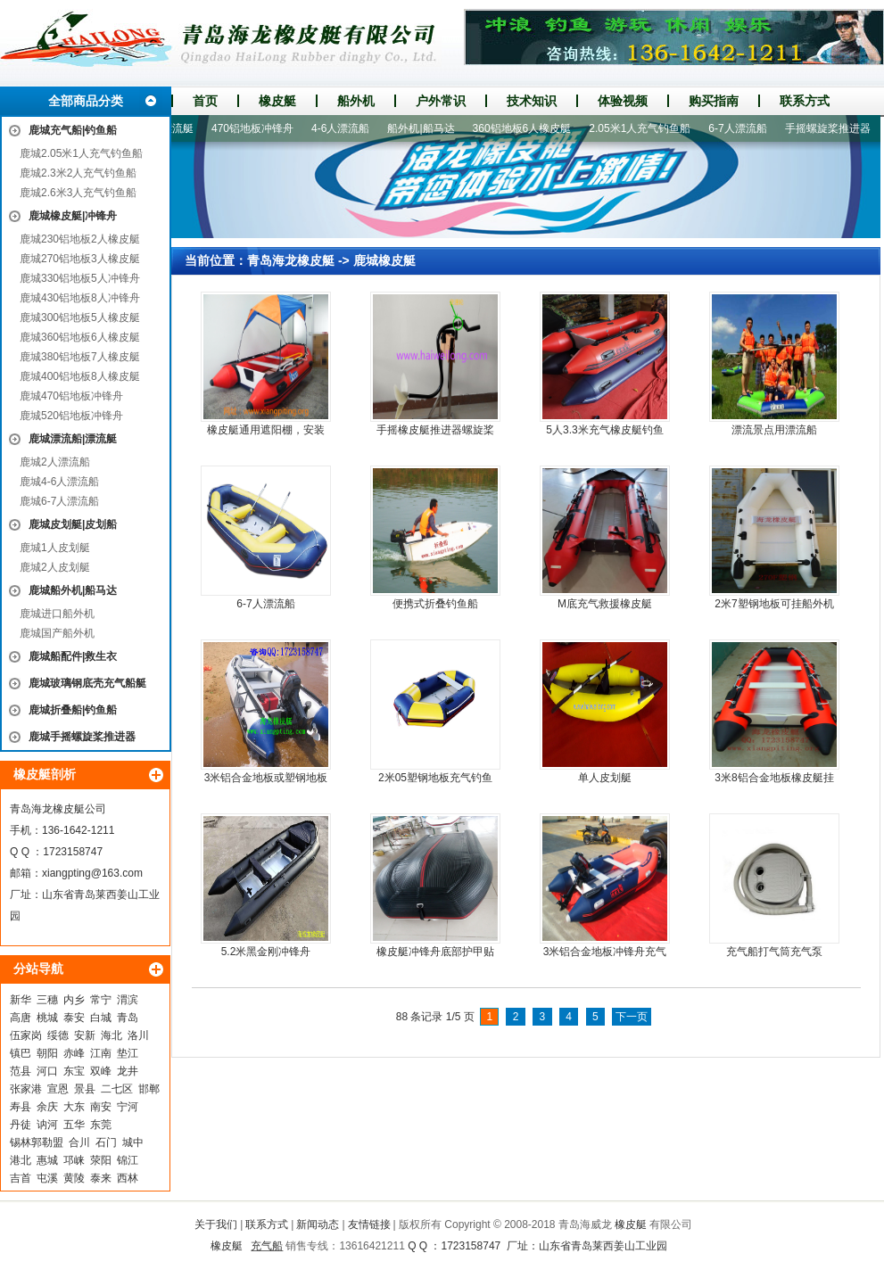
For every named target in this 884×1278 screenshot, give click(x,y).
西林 (127, 1178)
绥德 (58, 1035)
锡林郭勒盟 (36, 1142)
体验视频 (623, 101)
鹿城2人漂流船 (55, 462)
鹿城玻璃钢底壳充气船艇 (87, 683)
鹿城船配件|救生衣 (73, 656)
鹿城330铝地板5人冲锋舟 (80, 278)
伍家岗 (26, 1035)
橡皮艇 (277, 101)
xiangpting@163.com (92, 873)
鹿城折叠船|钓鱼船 (73, 710)
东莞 (101, 1124)
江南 (101, 1053)
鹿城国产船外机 (57, 633)
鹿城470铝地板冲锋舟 (71, 396)
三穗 (47, 1000)
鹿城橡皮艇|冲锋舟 (73, 216)
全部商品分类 (85, 101)
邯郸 (149, 1089)
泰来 (101, 1178)
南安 (101, 1107)
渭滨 (127, 1000)
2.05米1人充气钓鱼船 (645, 128)
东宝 (74, 1071)
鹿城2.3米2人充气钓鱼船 (78, 173)
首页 (205, 101)
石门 (106, 1142)
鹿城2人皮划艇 (55, 567)
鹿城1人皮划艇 (55, 547)
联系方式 (805, 101)
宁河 (127, 1107)
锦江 (127, 1160)
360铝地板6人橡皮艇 (527, 128)
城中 (133, 1142)
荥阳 (101, 1160)
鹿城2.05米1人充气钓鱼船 (81, 153)
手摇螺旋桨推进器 (833, 128)
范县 (20, 1071)
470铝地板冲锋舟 (258, 128)
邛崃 (74, 1160)
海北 (111, 1035)
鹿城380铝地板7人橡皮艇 (80, 356)
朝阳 (47, 1053)
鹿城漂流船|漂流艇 (73, 439)
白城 (101, 1017)
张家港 (26, 1089)
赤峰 (74, 1053)
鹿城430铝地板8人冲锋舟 (80, 298)
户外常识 (441, 101)
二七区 (117, 1089)
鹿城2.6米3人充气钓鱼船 (78, 192)
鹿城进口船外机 (57, 613)
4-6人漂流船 (346, 128)
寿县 (20, 1107)
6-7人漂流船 (743, 128)
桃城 (47, 1017)
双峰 (101, 1071)
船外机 (356, 101)
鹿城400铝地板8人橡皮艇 (80, 376)
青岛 (127, 1017)
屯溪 (47, 1178)
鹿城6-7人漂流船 (59, 501)
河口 (47, 1071)
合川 (79, 1142)
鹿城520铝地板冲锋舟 (71, 415)
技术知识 (532, 101)
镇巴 (20, 1053)
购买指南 (714, 101)
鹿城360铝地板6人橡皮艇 (80, 337)
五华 (74, 1124)
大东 (74, 1107)
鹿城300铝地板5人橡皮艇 (80, 317)
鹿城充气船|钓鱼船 (73, 130)
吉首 (20, 1178)
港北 (20, 1160)
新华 (20, 1000)
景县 (84, 1089)
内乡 (74, 1000)
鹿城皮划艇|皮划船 (73, 524)
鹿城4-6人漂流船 (59, 481)
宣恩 (58, 1089)
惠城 (47, 1160)
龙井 (127, 1071)
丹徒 (20, 1124)
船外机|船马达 (425, 128)
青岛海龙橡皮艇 (291, 260)
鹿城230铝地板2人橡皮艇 (80, 239)
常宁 (101, 1000)
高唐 (20, 1017)
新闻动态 (317, 1224)
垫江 (127, 1053)
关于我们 (215, 1224)
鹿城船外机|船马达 (73, 590)
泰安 (74, 1017)
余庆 (47, 1107)
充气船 (267, 1246)
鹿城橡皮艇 (384, 260)
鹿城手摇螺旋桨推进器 (82, 736)
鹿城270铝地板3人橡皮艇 (80, 258)
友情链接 (369, 1224)
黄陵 (74, 1178)
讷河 (47, 1124)
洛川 (138, 1035)
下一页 (631, 1016)
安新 (84, 1035)
